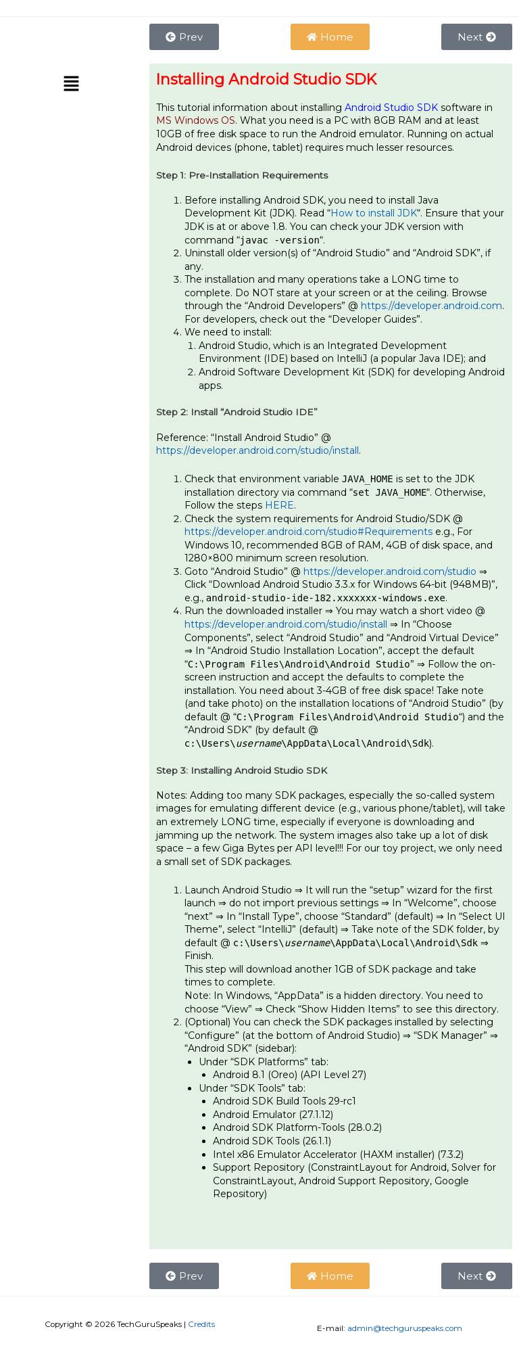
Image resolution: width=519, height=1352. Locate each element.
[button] (70, 85)
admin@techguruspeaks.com (404, 1328)
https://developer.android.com (431, 306)
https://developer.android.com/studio (389, 571)
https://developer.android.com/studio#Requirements (308, 532)
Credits (201, 1324)
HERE (279, 505)
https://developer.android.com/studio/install (257, 450)
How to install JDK (373, 213)
